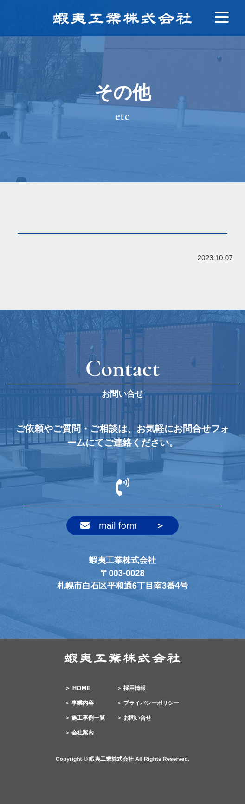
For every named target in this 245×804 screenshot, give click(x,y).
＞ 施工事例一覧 (84, 718)
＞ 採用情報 (131, 688)
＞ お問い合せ (133, 718)
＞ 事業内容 (79, 703)
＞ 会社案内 (79, 732)
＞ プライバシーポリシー (147, 703)
